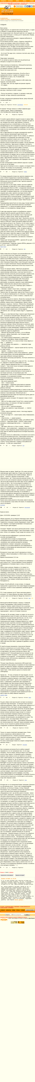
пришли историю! (30, 910)
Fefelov (25, 171)
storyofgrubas (20, 104)
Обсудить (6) (14, 249)
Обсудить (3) (15, 727)
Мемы (17, 0)
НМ (24, 249)
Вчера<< (2, 872)
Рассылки (10, 4)
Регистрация (32, 3)
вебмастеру (20, 917)
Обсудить (14, 445)
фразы (18, 910)
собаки (5, 695)
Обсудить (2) (14, 171)
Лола (26, 780)
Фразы (24, 0)
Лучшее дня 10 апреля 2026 (6, 3)
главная (2, 910)
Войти (27, 3)
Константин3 (27, 507)
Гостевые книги (23, 4)
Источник (15, 104)
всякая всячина (3, 907)
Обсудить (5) (14, 114)
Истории (10, 0)
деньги (4, 246)
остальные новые (9, 906)
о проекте (15, 917)
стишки (23, 910)
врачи (1, 246)
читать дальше (19, 899)
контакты (10, 917)
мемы (13, 910)
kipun (30, 598)
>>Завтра (11, 872)
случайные (10, 907)
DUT (23, 445)
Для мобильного (16, 3)
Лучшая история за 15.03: (8, 878)
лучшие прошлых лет (25, 906)
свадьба (2, 695)
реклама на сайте (4, 917)
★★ (32, 598)
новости (25, 917)
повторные (16, 906)
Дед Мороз (2, 505)
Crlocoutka (25, 744)
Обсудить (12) (3, 104)
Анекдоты (3, 0)
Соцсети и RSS (16, 4)
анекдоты (8, 910)
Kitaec (30, 697)
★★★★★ (26, 104)
